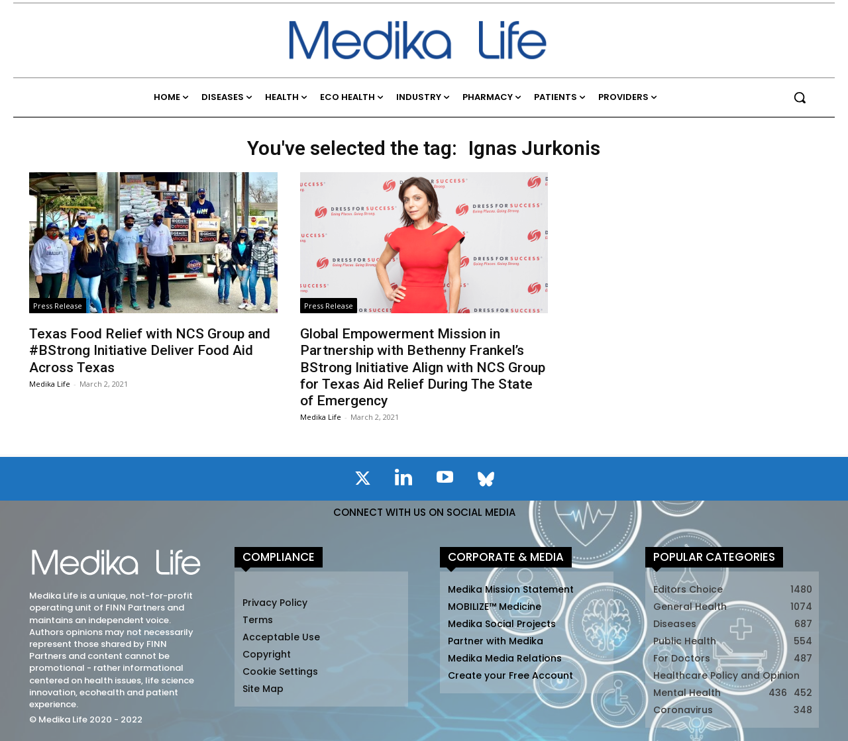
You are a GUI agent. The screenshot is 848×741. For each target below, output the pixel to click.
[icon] (362, 480)
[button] (799, 97)
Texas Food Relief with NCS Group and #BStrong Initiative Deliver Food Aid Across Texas (149, 350)
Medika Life (49, 384)
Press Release (57, 306)
